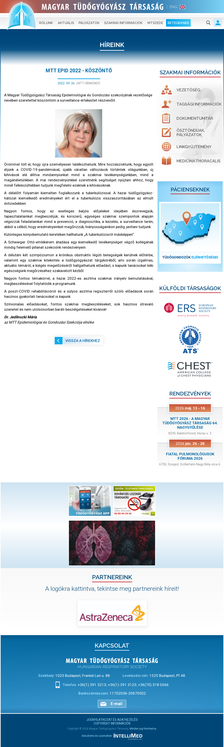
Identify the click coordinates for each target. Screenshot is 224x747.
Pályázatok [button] (89, 20)
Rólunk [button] (46, 20)
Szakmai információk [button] (123, 20)
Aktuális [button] (66, 20)
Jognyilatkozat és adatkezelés (112, 719)
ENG (173, 7)
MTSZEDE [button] (155, 20)
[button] (162, 233)
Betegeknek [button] (178, 20)
